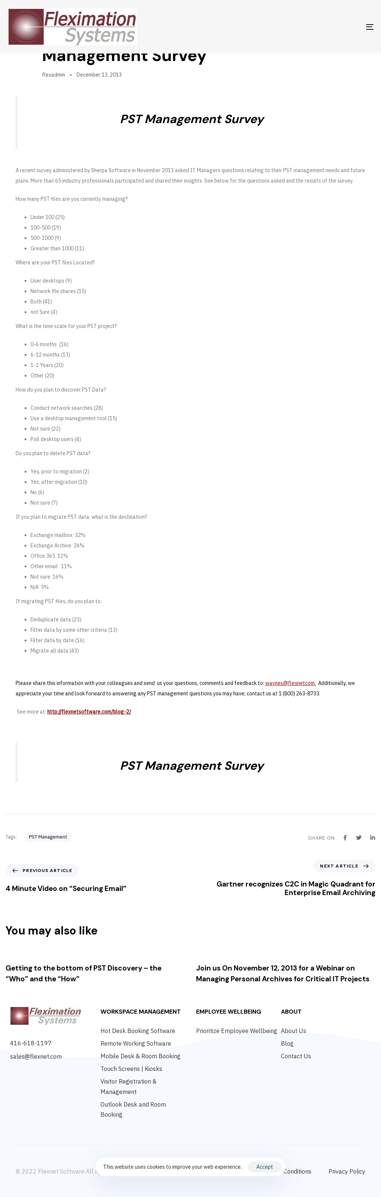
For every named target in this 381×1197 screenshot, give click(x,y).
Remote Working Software (135, 1043)
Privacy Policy (347, 1171)
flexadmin (53, 74)
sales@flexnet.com (36, 1056)
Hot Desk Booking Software (137, 1030)
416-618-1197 (31, 1043)
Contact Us (296, 1056)
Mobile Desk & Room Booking (140, 1056)
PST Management (48, 837)
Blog (287, 1043)
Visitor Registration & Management (128, 1086)
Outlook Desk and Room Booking (133, 1109)
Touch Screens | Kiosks (131, 1068)
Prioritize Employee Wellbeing (236, 1030)
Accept (264, 1167)
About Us (293, 1030)
